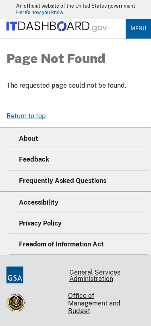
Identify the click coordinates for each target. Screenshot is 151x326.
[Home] (57, 35)
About (28, 138)
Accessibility (38, 202)
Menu (138, 28)
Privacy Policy (40, 223)
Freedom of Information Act (61, 244)
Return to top (26, 116)
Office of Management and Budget (94, 303)
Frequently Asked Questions (62, 181)
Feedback (34, 159)
